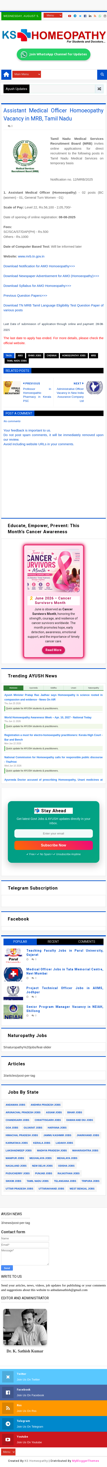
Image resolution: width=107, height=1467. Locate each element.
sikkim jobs (13, 1181)
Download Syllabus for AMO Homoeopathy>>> (37, 286)
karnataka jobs (17, 1143)
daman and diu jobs (79, 1120)
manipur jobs (15, 1158)
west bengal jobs (82, 1188)
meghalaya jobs (40, 1158)
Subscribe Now (53, 845)
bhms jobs (34, 355)
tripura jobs (91, 1181)
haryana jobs (57, 1127)
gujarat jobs (33, 1127)
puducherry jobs (18, 1173)
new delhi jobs (42, 1165)
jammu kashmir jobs (57, 1135)
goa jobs (12, 1127)
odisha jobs (66, 1165)
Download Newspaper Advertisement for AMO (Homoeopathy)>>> (51, 276)
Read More (53, 650)
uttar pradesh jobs (19, 1188)
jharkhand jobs (88, 1135)
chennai (52, 355)
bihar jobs (74, 1112)
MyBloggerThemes (85, 1460)
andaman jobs (15, 1104)
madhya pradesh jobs (52, 1150)
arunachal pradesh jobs (23, 1112)
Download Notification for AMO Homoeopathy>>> (39, 266)
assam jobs (54, 1112)
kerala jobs (41, 1143)
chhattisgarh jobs (48, 1120)
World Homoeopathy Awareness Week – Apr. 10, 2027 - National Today (48, 717)
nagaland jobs (16, 1165)
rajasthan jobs (69, 1173)
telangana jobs (65, 1181)
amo (20, 355)
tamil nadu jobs (17, 361)
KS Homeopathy (36, 1460)
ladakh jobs (64, 1143)
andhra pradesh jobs (46, 1104)
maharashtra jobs (85, 1150)
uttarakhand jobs (51, 1188)
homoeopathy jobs (74, 355)
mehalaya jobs (67, 1158)
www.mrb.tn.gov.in (31, 256)
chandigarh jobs (17, 1120)
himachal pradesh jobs (22, 1135)
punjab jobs (43, 1173)
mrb (93, 355)
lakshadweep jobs (19, 1150)
